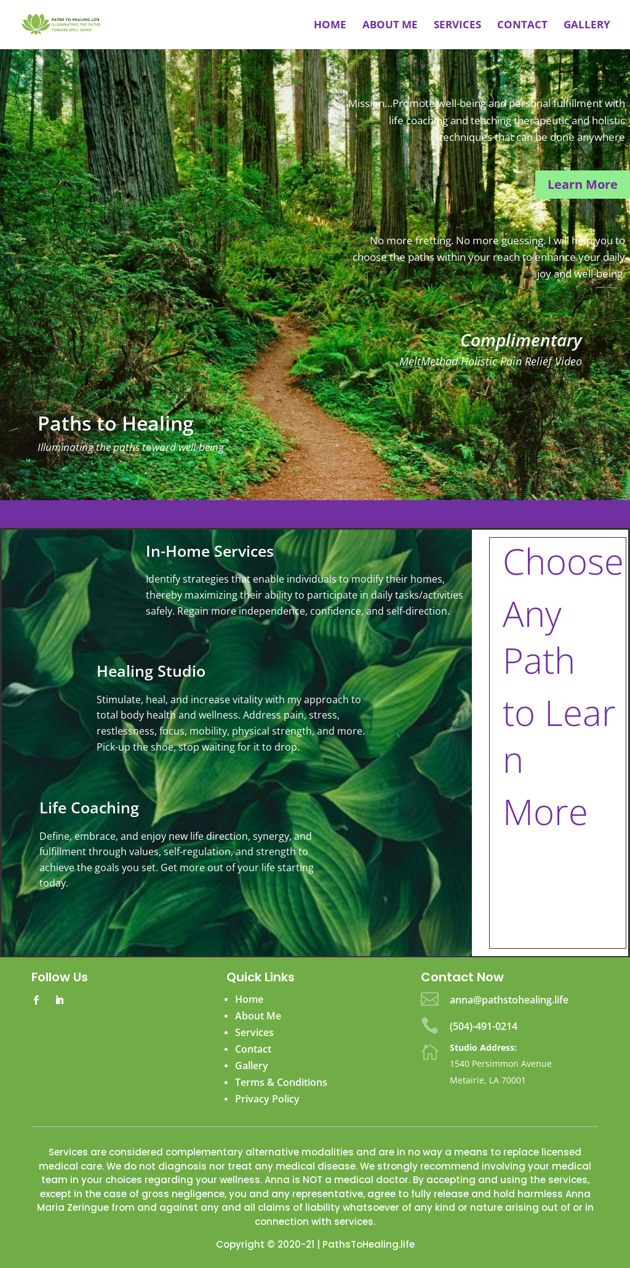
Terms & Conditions (281, 1082)
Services (457, 25)
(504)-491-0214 (483, 1026)
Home (330, 25)
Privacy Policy (267, 1099)
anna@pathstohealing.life (509, 1000)
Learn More (583, 184)
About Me (258, 1016)
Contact (522, 25)
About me (390, 25)
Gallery (587, 25)
